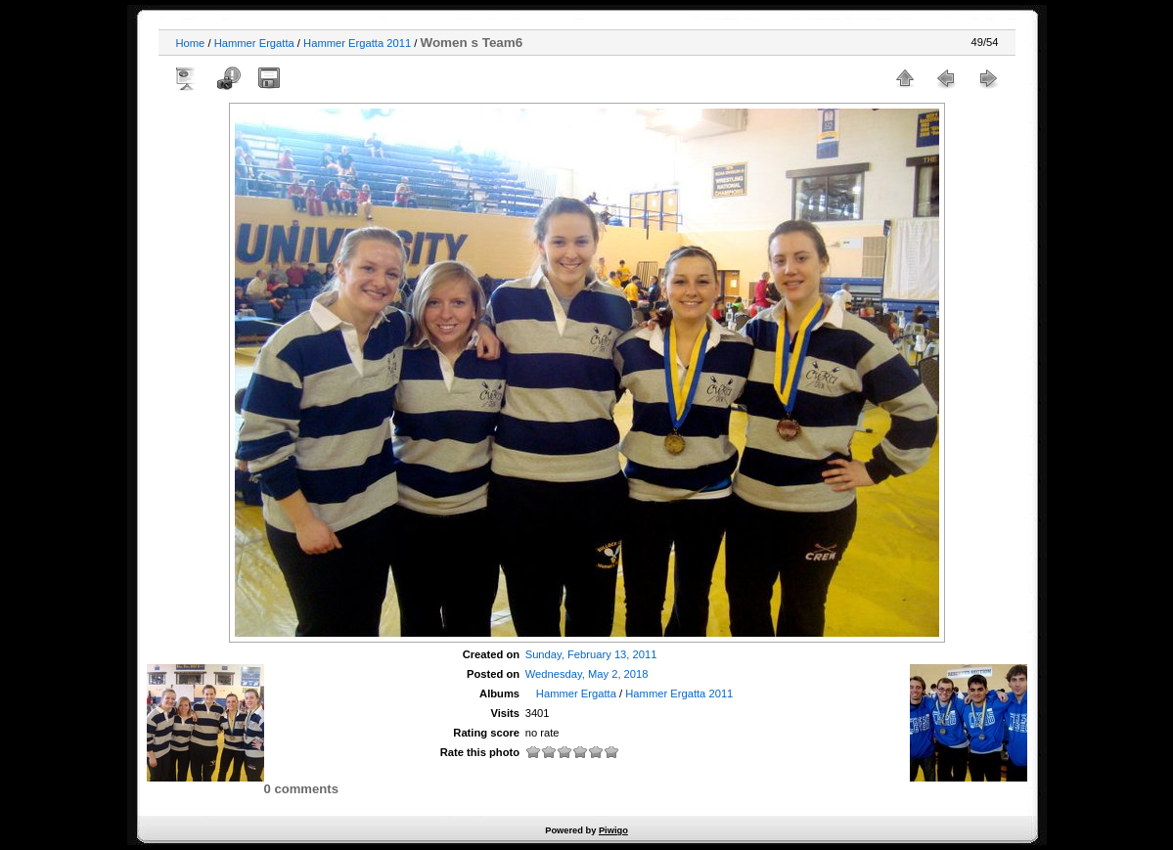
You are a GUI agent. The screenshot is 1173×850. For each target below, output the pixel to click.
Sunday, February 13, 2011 (591, 654)
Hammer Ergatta (254, 43)
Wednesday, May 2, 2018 (587, 674)
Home (190, 43)
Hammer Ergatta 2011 (357, 43)
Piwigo (613, 830)
